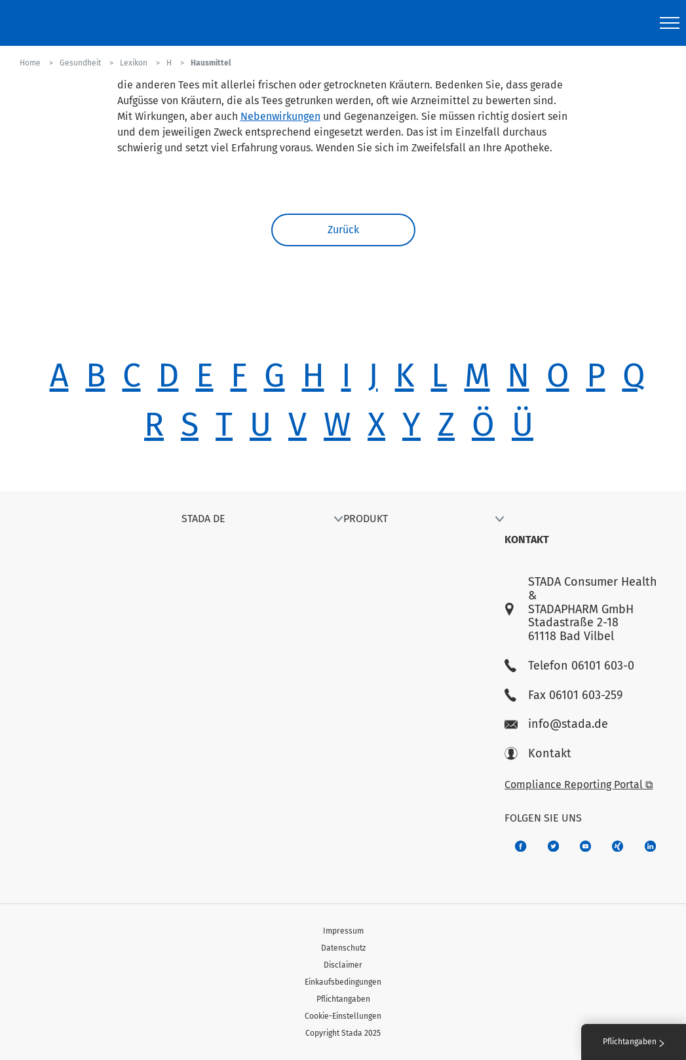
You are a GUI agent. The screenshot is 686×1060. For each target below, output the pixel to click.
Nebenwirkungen (280, 116)
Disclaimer (343, 965)
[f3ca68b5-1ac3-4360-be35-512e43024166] (585, 846)
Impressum (343, 931)
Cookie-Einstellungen (343, 1016)
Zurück (343, 229)
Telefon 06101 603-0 (569, 666)
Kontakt (538, 754)
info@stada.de (556, 724)
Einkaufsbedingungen (343, 982)
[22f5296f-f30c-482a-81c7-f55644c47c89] (617, 846)
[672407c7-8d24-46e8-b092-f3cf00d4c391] (520, 846)
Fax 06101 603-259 (563, 695)
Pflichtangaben (343, 999)
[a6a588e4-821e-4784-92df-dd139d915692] (553, 846)
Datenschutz (343, 948)
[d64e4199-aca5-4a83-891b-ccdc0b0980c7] (650, 846)
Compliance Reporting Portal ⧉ (579, 784)
